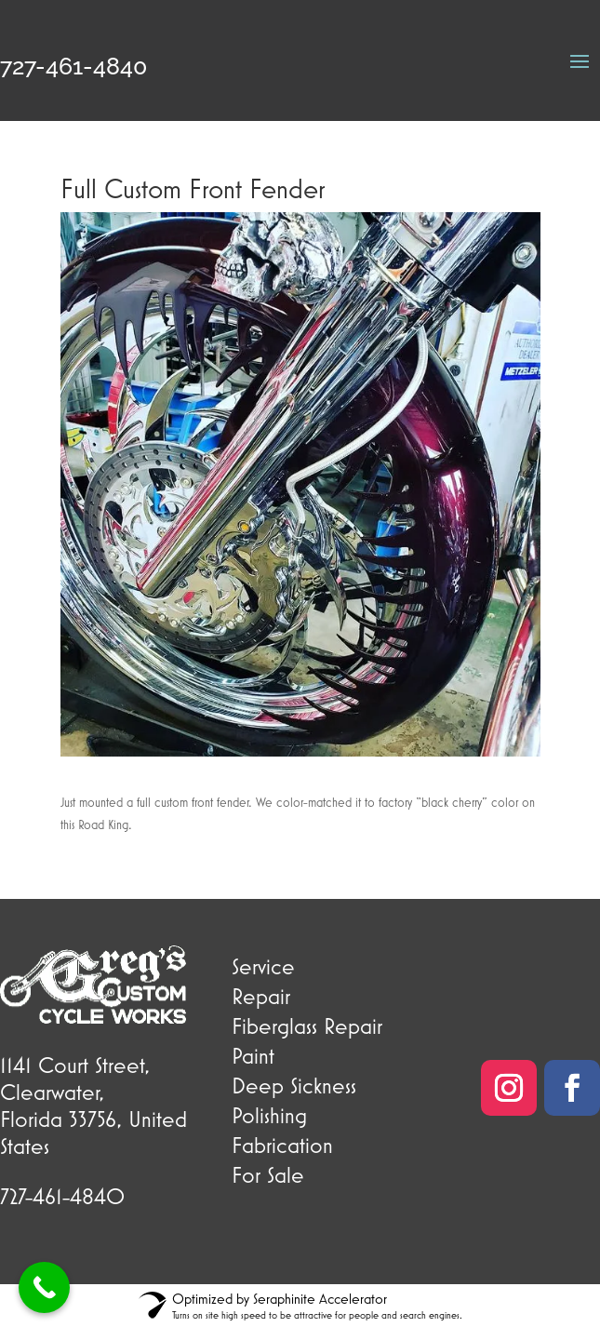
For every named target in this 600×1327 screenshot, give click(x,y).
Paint (253, 1055)
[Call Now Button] (44, 1287)
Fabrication (282, 1145)
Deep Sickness (294, 1085)
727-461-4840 (73, 66)
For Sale (268, 1174)
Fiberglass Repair (307, 1025)
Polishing (269, 1115)
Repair (261, 996)
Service (263, 966)
